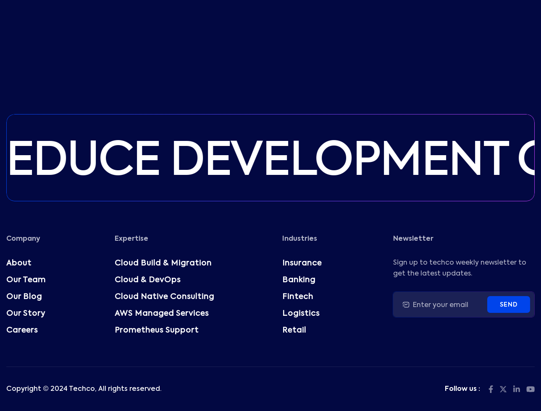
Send (508, 305)
